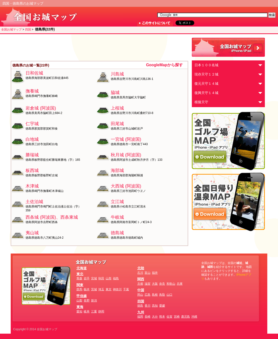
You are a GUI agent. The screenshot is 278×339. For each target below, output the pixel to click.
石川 (140, 272)
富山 (147, 272)
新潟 (94, 300)
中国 (140, 290)
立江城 (117, 201)
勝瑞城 (32, 154)
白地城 (32, 139)
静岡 (101, 311)
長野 (87, 300)
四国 (28, 29)
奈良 (162, 283)
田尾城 (117, 123)
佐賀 (169, 316)
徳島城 (117, 232)
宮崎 (177, 316)
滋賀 (147, 283)
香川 (147, 305)
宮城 (94, 278)
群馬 (79, 289)
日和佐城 (34, 73)
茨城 (94, 289)
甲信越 (81, 296)
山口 (169, 294)
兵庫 (180, 283)
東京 (108, 289)
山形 (108, 278)
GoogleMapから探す (164, 65)
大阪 (155, 283)
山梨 (79, 300)
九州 (140, 312)
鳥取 (162, 294)
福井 (155, 272)
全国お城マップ (11, 29)
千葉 (126, 289)
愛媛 (162, 305)
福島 (116, 278)
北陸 (140, 268)
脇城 (115, 92)
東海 (79, 307)
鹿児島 (185, 316)
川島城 (117, 74)
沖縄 (194, 316)
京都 (140, 283)
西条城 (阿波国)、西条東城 (52, 217)
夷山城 (32, 232)
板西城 (32, 170)
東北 (79, 274)
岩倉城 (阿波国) (41, 108)
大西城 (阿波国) (126, 186)
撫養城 (32, 91)
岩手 (87, 278)
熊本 (162, 316)
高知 (155, 305)
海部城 (117, 170)
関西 (140, 279)
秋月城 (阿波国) (126, 154)
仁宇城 (32, 123)
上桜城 (117, 108)
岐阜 (87, 311)
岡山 (140, 294)
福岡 (140, 316)
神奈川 (117, 289)
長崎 (147, 316)
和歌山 (171, 283)
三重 (94, 311)
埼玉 (101, 289)
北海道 (81, 268)
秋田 (101, 278)
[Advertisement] (99, 47)
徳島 (140, 305)
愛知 (79, 311)
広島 (147, 294)
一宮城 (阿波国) (126, 139)
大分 (155, 316)
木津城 (32, 186)
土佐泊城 (34, 201)
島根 (155, 294)
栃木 (87, 289)
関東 (79, 285)
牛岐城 (117, 217)
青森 (79, 278)
